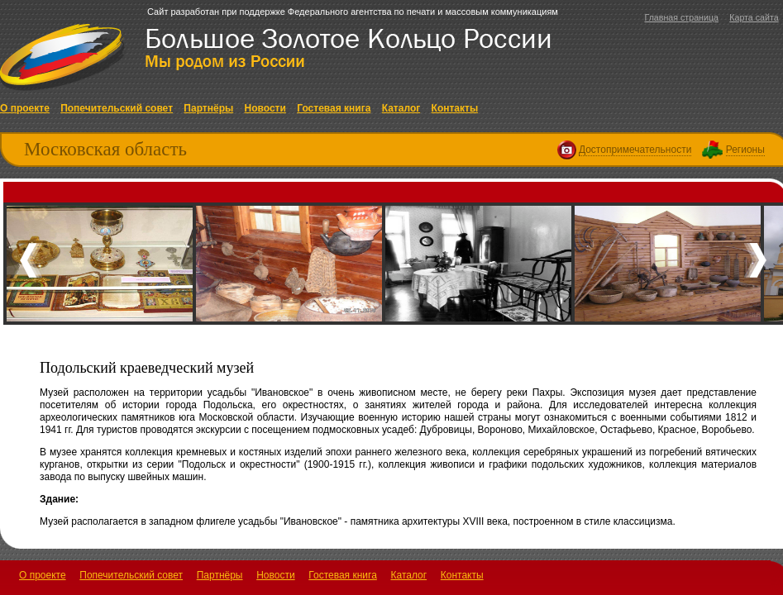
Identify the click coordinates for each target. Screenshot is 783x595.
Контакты (455, 108)
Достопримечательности (635, 149)
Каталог (401, 108)
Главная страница (681, 17)
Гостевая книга (333, 108)
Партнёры (208, 108)
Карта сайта (753, 17)
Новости (265, 108)
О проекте (25, 108)
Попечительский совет (116, 108)
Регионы (745, 149)
